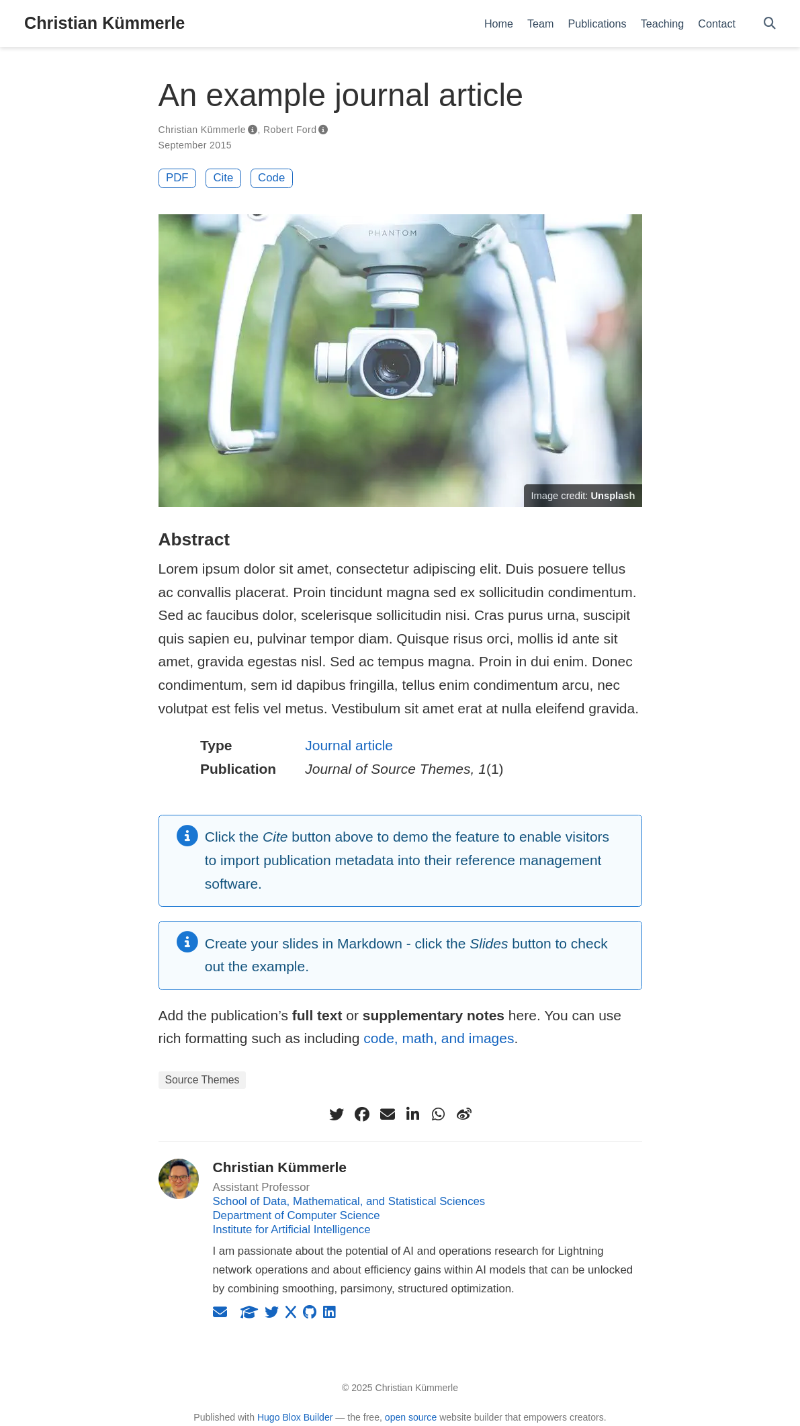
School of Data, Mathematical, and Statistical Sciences (349, 1201)
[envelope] (387, 1114)
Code (271, 177)
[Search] (770, 24)
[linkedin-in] (413, 1114)
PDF (177, 177)
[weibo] (464, 1114)
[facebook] (362, 1114)
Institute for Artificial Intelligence (292, 1229)
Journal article (349, 745)
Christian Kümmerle (104, 22)
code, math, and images (438, 1038)
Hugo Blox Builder (295, 1417)
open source (411, 1417)
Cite (223, 177)
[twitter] (336, 1114)
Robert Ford (289, 129)
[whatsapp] (439, 1114)
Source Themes (202, 1079)
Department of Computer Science (296, 1215)
